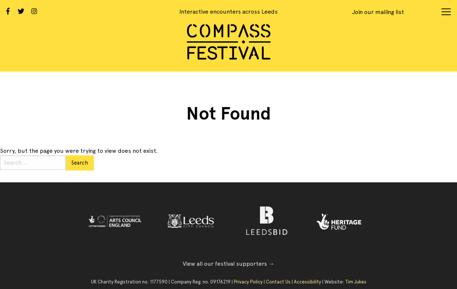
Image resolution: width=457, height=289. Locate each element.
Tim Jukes (355, 282)
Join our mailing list (378, 12)
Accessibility (307, 282)
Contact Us (278, 282)
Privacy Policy (248, 282)
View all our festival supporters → (228, 263)
